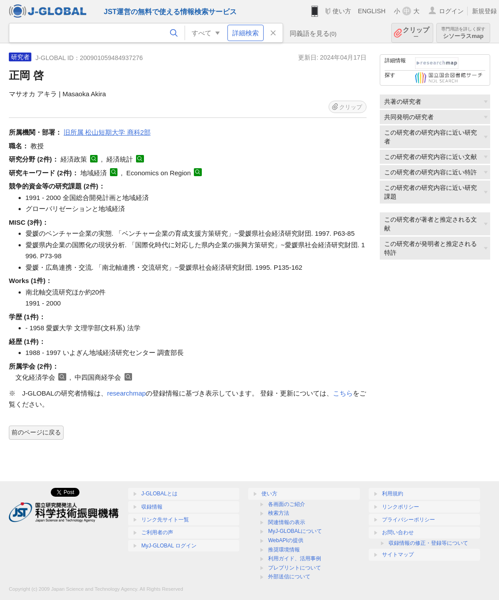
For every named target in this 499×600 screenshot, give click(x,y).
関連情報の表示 (286, 522)
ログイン (451, 11)
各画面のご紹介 (286, 504)
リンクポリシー (400, 507)
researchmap (126, 393)
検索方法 (278, 513)
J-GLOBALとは (159, 494)
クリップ (416, 33)
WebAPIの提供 (285, 540)
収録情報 (152, 507)
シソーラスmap (463, 32)
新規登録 (484, 11)
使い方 (342, 11)
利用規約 (392, 494)
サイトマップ (398, 554)
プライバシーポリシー (408, 520)
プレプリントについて (294, 568)
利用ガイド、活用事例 (294, 558)
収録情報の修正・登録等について (428, 543)
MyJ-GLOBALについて (295, 531)
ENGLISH (372, 11)
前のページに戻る (36, 432)
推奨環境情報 (284, 550)
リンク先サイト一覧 (165, 520)
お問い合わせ (398, 532)
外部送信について (289, 577)
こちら (343, 393)
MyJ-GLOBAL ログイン (169, 546)
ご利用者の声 (157, 532)
